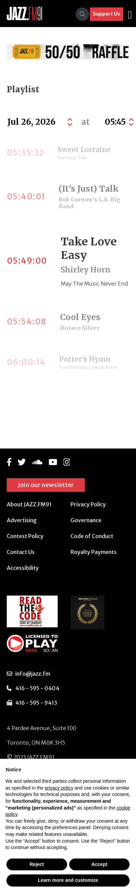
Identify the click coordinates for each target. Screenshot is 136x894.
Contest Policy (25, 536)
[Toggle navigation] (130, 14)
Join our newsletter (46, 485)
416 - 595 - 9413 (36, 702)
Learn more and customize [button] (68, 880)
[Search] (82, 14)
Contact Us (21, 552)
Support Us (106, 14)
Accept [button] (99, 864)
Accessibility (23, 567)
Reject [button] (37, 864)
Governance (86, 520)
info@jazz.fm (32, 673)
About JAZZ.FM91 (29, 504)
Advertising (22, 520)
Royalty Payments (94, 552)
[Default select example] (118, 122)
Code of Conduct (92, 536)
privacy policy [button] (59, 788)
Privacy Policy (88, 504)
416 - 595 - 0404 (37, 688)
